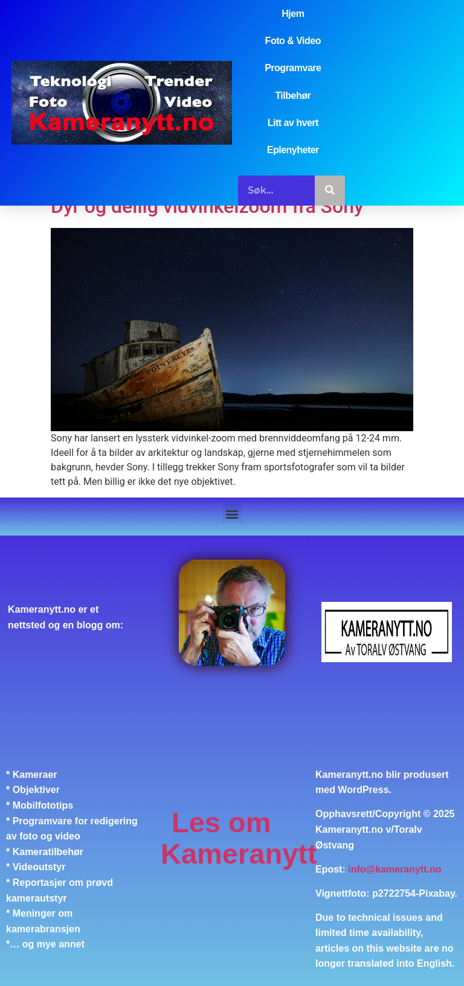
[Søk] (330, 190)
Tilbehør (293, 95)
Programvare (293, 68)
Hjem (293, 13)
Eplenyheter (293, 150)
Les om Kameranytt (239, 838)
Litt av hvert (293, 123)
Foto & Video (293, 41)
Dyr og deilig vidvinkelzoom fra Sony (207, 206)
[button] (232, 513)
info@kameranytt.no (394, 869)
